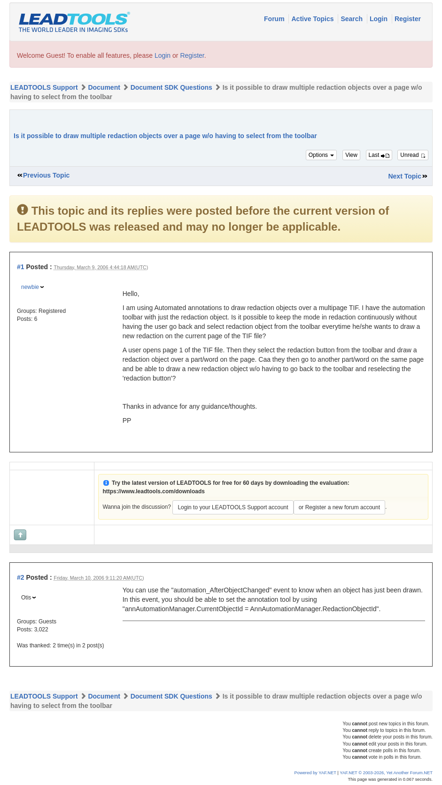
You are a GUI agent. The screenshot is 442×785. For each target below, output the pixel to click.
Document (104, 87)
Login (379, 19)
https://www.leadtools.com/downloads (153, 491)
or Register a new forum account (339, 507)
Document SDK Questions (171, 87)
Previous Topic (46, 175)
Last (379, 155)
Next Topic (404, 176)
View (351, 155)
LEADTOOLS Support (44, 87)
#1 (20, 267)
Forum (275, 19)
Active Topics (313, 19)
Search (352, 19)
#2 (20, 577)
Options (321, 155)
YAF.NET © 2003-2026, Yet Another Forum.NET (386, 772)
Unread (413, 155)
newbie (30, 287)
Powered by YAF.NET (315, 772)
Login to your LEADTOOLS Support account (233, 507)
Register (408, 19)
